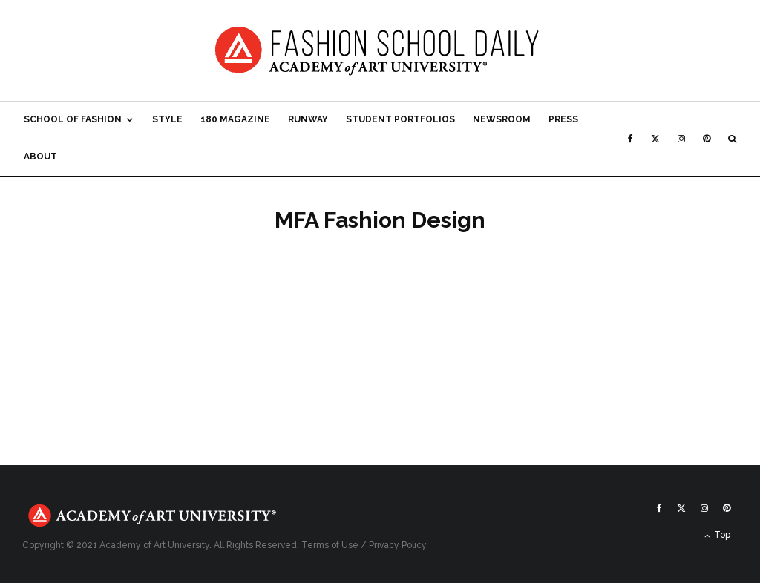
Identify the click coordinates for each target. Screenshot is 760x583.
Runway (308, 119)
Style (167, 119)
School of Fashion (73, 119)
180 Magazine (235, 119)
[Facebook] (630, 139)
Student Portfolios (400, 119)
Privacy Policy (398, 545)
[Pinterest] (706, 139)
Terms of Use (329, 545)
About (40, 156)
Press (563, 119)
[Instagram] (681, 139)
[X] (655, 139)
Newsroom (502, 119)
